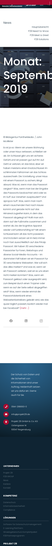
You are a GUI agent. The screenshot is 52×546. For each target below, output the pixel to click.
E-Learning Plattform (13, 528)
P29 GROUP (8, 476)
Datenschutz (9, 502)
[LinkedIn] (26, 321)
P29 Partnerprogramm (14, 535)
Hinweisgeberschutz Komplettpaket (20, 532)
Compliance (9, 510)
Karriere (7, 484)
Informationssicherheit (14, 506)
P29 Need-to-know (38, 31)
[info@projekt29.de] (7, 414)
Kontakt (7, 487)
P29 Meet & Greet (39, 35)
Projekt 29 (8, 472)
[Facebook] (10, 321)
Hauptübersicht (40, 27)
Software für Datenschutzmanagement (22, 524)
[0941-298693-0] (7, 406)
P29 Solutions (41, 39)
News (5, 480)
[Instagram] (41, 321)
